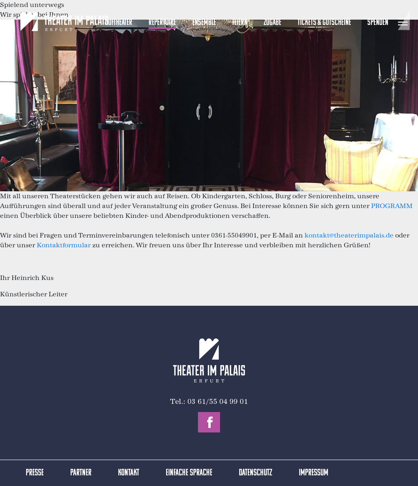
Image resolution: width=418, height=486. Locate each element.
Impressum (313, 473)
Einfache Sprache (189, 473)
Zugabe (272, 22)
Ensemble (204, 22)
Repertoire (162, 22)
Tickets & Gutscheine (324, 22)
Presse (35, 473)
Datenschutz (255, 473)
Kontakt (128, 473)
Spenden (377, 22)
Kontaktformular (64, 245)
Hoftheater (118, 22)
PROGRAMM (392, 206)
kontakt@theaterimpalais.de (349, 235)
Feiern (239, 22)
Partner (80, 473)
